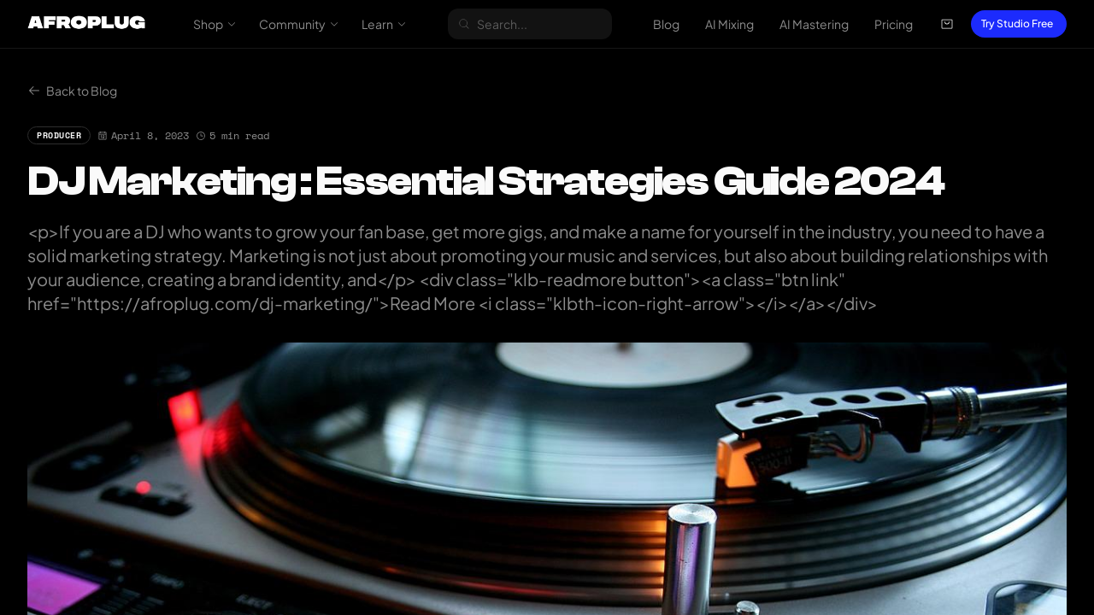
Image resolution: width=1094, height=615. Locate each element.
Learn (384, 24)
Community (299, 24)
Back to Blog (72, 90)
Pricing (893, 24)
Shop (215, 24)
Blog (666, 24)
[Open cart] (947, 24)
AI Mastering (814, 24)
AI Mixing (729, 24)
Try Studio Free (1017, 23)
